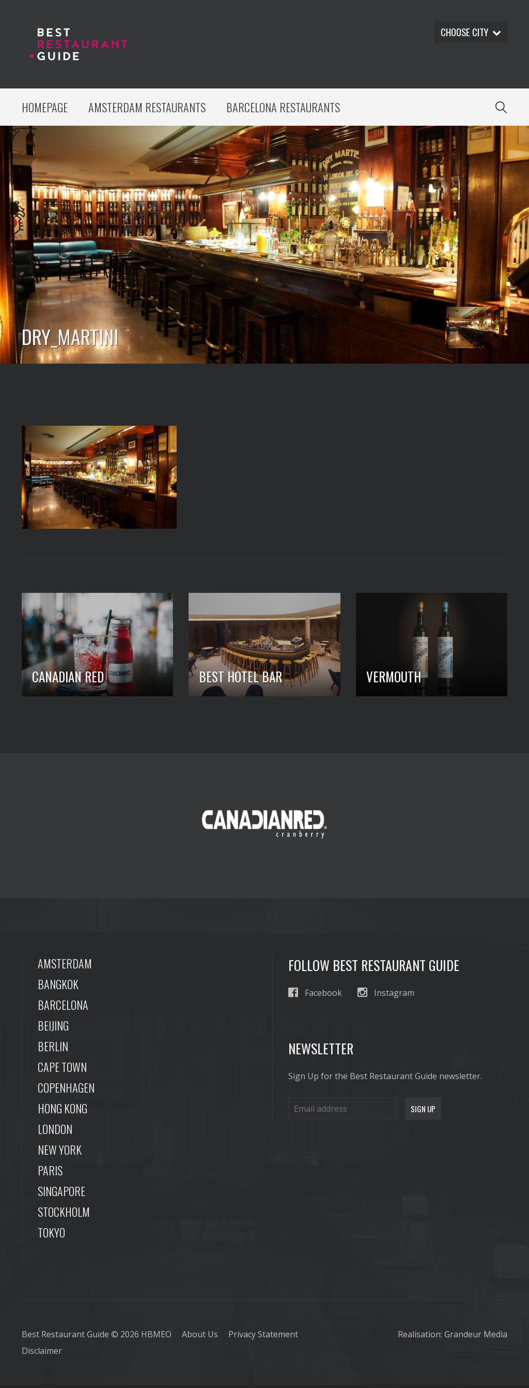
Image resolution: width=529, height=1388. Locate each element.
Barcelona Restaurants (289, 108)
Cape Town (62, 1070)
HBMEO (156, 1337)
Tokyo (51, 1235)
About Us (200, 1337)
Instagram (385, 996)
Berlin (53, 1049)
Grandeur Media (475, 1337)
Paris (50, 1173)
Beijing (53, 1028)
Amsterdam (65, 966)
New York (60, 1152)
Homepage (45, 108)
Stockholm (64, 1214)
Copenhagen (66, 1090)
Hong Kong (62, 1111)
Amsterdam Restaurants (149, 108)
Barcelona (63, 1007)
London (55, 1132)
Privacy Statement (263, 1337)
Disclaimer (42, 1354)
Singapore (61, 1194)
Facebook (315, 996)
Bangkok (58, 987)
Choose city (468, 32)
